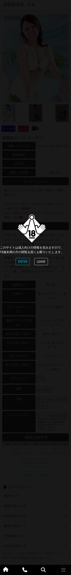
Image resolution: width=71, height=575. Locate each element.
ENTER (22, 261)
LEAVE (41, 261)
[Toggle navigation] (63, 570)
